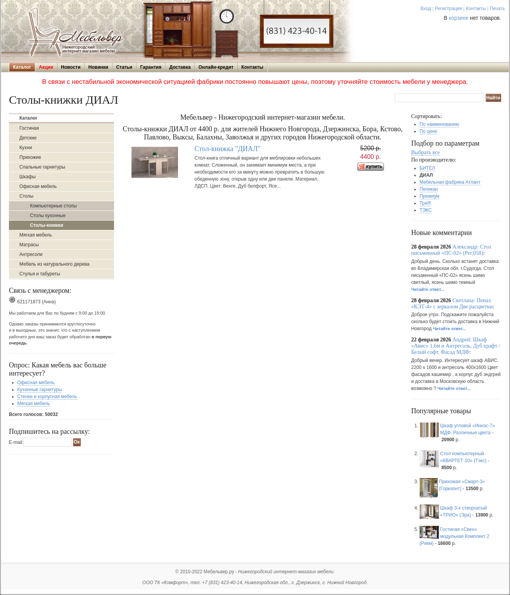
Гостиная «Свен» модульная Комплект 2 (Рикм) (454, 536)
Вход (425, 8)
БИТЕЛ (427, 168)
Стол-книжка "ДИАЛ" (228, 149)
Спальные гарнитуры (42, 167)
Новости (70, 67)
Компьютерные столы (53, 206)
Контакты (476, 8)
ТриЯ (425, 203)
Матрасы (29, 244)
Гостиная (29, 128)
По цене (428, 131)
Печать (497, 8)
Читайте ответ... (427, 289)
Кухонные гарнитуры (39, 389)
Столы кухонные (48, 215)
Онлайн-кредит (216, 67)
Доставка (179, 67)
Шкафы (27, 176)
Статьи (124, 67)
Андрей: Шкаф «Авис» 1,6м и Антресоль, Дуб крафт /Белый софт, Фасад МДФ (455, 346)
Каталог (22, 67)
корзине (459, 18)
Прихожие (30, 157)
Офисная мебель (38, 186)
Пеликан (429, 189)
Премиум (429, 196)
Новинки (98, 67)
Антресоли (31, 254)
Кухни (25, 147)
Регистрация (448, 8)
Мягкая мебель (35, 235)
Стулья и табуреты (39, 274)
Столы (26, 196)
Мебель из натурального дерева (54, 264)
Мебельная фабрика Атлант (450, 182)
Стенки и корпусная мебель (47, 396)
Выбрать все (425, 152)
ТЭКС (426, 210)
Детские (27, 138)
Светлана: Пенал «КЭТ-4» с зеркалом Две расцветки (452, 304)
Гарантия (150, 67)
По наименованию (439, 124)
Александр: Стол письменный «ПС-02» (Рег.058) (451, 250)
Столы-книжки (46, 225)
